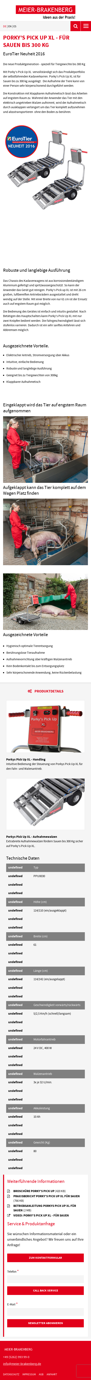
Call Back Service (45, 1291)
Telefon (13, 1272)
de (4, 26)
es (14, 26)
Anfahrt (52, 1374)
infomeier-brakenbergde (22, 1364)
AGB (41, 1374)
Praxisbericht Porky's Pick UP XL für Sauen (46, 1198)
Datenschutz (11, 1374)
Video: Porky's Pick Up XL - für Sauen (41, 1215)
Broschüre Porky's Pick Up (39, 1191)
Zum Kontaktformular (45, 1258)
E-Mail (12, 1304)
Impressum (29, 1374)
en (10, 26)
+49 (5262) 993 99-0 (16, 1357)
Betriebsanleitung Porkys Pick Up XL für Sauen (44, 1208)
